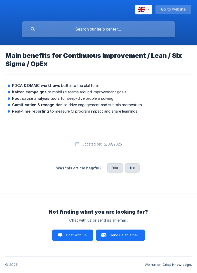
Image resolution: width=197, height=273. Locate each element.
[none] (143, 9)
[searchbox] (98, 29)
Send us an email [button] (124, 235)
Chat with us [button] (76, 235)
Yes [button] (115, 168)
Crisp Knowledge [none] (176, 264)
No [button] (132, 168)
